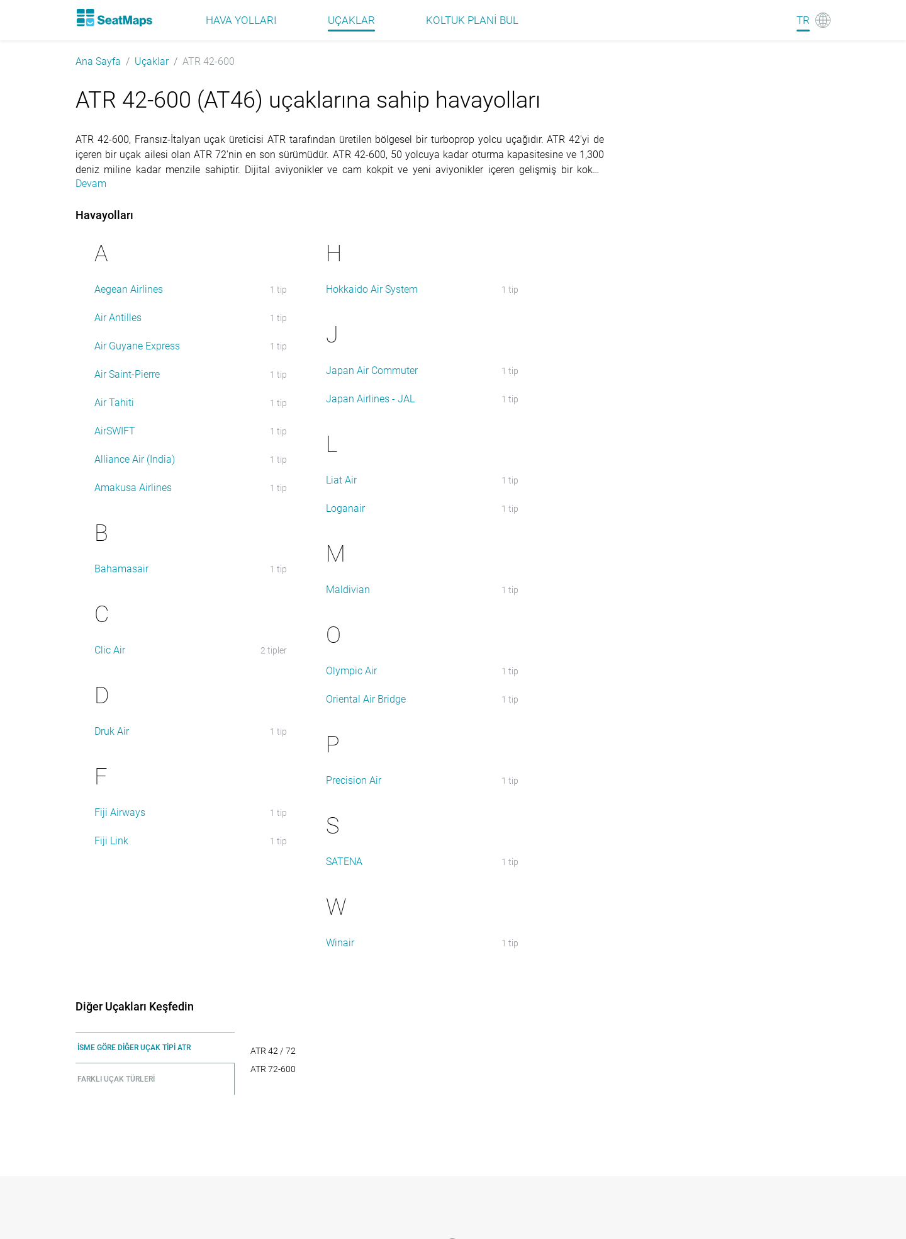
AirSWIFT (114, 431)
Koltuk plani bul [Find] (472, 20)
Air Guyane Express (137, 346)
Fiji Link (111, 841)
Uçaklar (152, 61)
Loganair (345, 508)
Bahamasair (121, 569)
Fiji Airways (119, 812)
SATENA (344, 862)
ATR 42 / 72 (273, 1051)
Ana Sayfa (98, 61)
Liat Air (341, 480)
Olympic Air (351, 671)
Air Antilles (118, 318)
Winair (340, 943)
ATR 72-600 (273, 1069)
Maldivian (348, 590)
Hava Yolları (241, 20)
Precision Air (353, 780)
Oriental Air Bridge (366, 699)
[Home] (114, 17)
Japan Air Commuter (372, 370)
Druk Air (111, 731)
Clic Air (109, 650)
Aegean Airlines (128, 289)
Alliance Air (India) (134, 459)
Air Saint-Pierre (127, 374)
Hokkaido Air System (372, 289)
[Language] (813, 20)
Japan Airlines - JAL (370, 399)
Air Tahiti (114, 403)
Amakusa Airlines (133, 488)
